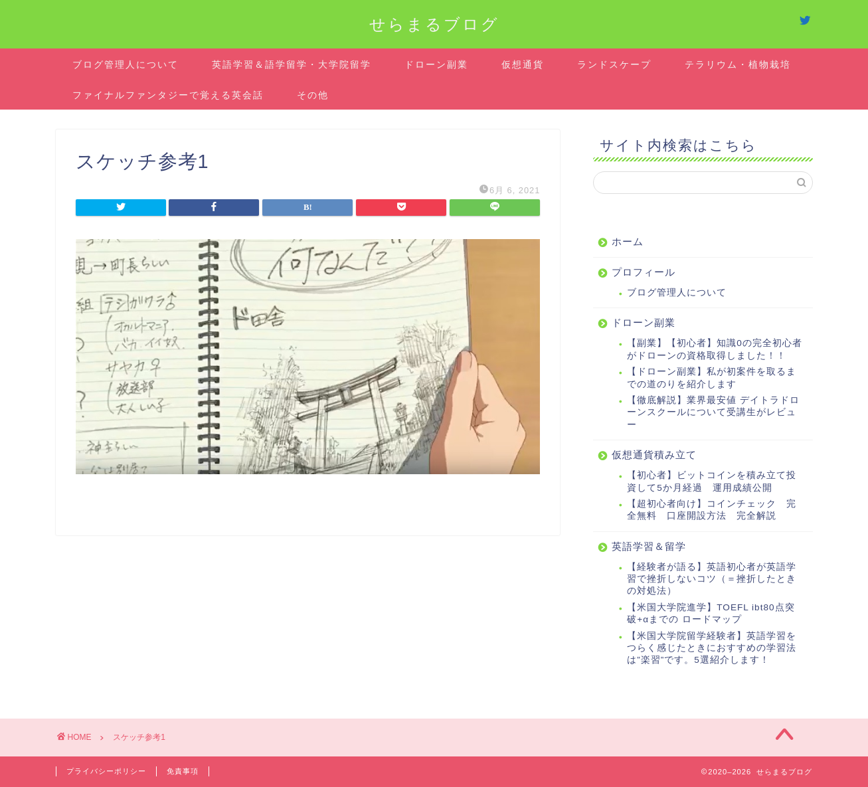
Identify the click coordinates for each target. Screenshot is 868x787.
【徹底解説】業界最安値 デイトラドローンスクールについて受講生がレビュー (713, 412)
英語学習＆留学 (649, 546)
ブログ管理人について (125, 64)
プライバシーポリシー (106, 771)
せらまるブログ (434, 24)
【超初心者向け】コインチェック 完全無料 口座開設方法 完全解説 (711, 510)
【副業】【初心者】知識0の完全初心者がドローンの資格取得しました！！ (714, 349)
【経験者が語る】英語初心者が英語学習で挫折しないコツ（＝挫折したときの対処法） (711, 579)
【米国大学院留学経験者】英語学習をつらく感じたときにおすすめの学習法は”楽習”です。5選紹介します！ (711, 648)
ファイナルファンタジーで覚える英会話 (168, 95)
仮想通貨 (522, 64)
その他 (313, 95)
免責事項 (183, 771)
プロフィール (643, 272)
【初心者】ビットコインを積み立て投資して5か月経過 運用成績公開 (711, 481)
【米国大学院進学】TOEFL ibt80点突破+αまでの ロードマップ (710, 613)
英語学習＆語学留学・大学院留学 (291, 64)
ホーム (628, 241)
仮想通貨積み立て (654, 454)
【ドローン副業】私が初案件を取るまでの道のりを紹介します (711, 378)
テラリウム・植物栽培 (738, 64)
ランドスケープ (614, 64)
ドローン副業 (436, 64)
